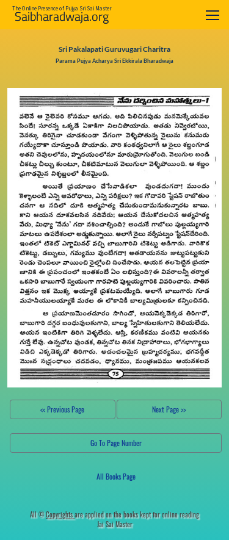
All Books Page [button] (116, 476)
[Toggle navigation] (212, 15)
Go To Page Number (116, 442)
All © (52, 514)
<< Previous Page (62, 409)
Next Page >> (169, 409)
